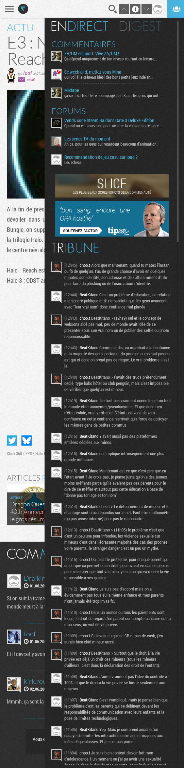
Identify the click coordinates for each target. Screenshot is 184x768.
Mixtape (71, 90)
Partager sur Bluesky (26, 440)
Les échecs (72, 162)
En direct (79, 26)
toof (27, 72)
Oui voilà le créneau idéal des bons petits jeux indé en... (108, 77)
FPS (29, 453)
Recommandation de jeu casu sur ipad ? (101, 157)
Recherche (113, 9)
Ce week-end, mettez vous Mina (92, 72)
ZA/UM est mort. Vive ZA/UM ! (91, 53)
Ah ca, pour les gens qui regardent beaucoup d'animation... (112, 144)
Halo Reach (44, 453)
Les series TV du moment (87, 139)
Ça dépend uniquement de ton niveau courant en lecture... (110, 58)
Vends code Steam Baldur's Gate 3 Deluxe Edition (109, 120)
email (30, 79)
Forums (68, 111)
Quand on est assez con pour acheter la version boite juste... (113, 125)
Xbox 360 (14, 453)
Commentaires (83, 44)
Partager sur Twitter (12, 440)
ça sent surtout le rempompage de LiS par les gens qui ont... (113, 95)
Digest (140, 26)
